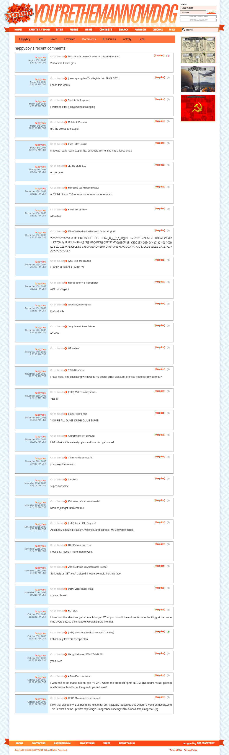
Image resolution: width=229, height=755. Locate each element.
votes (54, 39)
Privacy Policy (190, 750)
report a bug (128, 743)
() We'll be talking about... (82, 392)
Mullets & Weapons (77, 122)
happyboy (24, 39)
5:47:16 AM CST (38, 595)
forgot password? (199, 17)
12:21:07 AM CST (37, 150)
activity (127, 39)
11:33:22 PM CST (37, 661)
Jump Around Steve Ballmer (81, 326)
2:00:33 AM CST (38, 398)
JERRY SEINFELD (77, 166)
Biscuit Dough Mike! (77, 209)
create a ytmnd (39, 29)
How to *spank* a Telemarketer (83, 283)
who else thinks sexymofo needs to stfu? (87, 567)
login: (184, 4)
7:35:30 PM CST (38, 267)
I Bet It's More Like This (79, 545)
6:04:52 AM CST (38, 508)
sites (59, 29)
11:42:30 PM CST (37, 639)
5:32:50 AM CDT (38, 63)
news (89, 29)
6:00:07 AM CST (38, 530)
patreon (140, 29)
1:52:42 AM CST (38, 442)
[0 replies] (159, 55)
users (74, 29)
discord (157, 29)
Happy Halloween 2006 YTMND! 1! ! (85, 654)
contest (106, 29)
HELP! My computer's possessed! (84, 698)
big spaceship (208, 743)
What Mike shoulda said (79, 261)
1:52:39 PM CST (38, 333)
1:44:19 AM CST (38, 464)
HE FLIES (73, 611)
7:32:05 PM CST (38, 289)
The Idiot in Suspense (78, 100)
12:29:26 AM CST (37, 128)
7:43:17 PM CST (38, 194)
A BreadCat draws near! (79, 676)
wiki (172, 29)
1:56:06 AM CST (38, 420)
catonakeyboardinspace (79, 304)
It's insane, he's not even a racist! (84, 501)
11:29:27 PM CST (37, 704)
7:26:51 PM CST (38, 311)
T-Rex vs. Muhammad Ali (80, 458)
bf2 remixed (73, 348)
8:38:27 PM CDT (38, 85)
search (123, 29)
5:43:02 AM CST (38, 172)
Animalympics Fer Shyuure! (81, 436)
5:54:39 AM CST (38, 551)
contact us (38, 743)
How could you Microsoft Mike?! (83, 188)
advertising (87, 743)
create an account (198, 20)
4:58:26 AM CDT (38, 107)
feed (141, 39)
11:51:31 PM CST (37, 617)
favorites (69, 39)
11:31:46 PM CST (37, 683)
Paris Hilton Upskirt (77, 144)
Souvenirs (73, 479)
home (18, 29)
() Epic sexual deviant (80, 589)
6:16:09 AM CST (38, 486)
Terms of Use (176, 750)
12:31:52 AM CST (37, 377)
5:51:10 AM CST (38, 573)
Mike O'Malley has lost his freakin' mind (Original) (91, 231)
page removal (62, 743)
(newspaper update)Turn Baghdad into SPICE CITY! (93, 78)
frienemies (109, 39)
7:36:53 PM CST (38, 238)
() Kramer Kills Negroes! (82, 523)
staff (107, 743)
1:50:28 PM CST (38, 355)
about (18, 743)
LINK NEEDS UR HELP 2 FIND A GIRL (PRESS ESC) (94, 56)
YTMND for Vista (76, 370)
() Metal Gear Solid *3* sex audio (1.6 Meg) (91, 632)
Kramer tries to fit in (77, 414)
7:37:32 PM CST (38, 216)
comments (89, 39)
